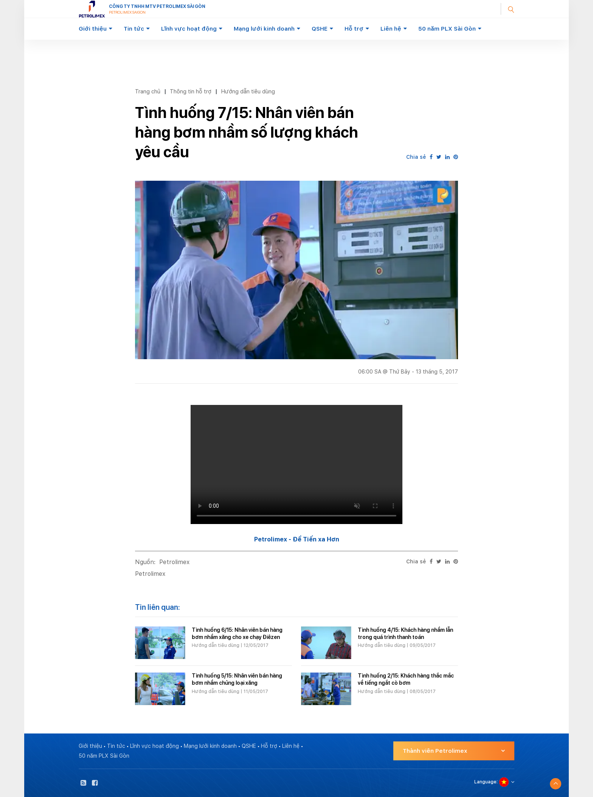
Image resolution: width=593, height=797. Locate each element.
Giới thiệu (93, 28)
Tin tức (134, 28)
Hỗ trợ (354, 28)
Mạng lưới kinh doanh (264, 28)
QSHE (320, 28)
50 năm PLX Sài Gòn (447, 28)
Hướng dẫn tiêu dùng (248, 91)
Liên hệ (390, 28)
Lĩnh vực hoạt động (189, 28)
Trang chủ (147, 91)
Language (485, 782)
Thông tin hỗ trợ (190, 91)
